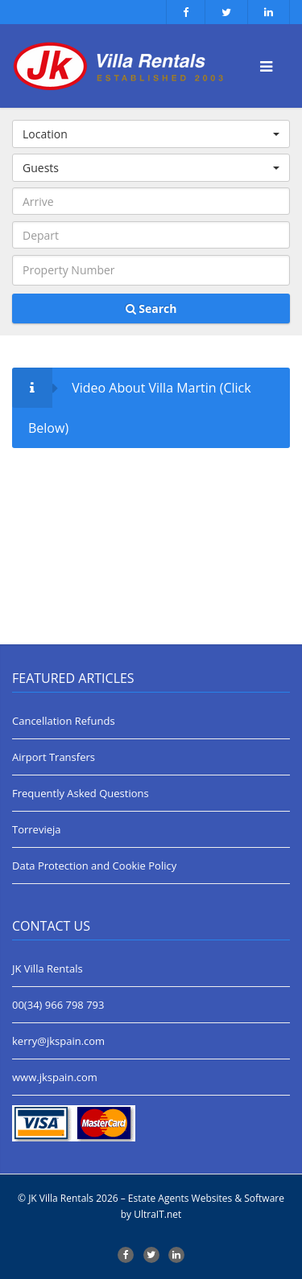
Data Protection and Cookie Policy (94, 865)
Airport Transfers (53, 757)
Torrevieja (36, 829)
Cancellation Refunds (63, 721)
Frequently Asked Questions (80, 793)
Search (151, 308)
